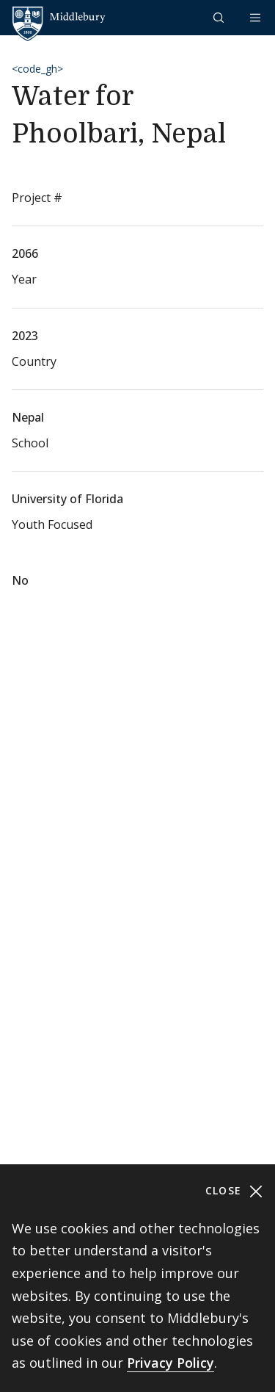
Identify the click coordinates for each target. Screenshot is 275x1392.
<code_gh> (37, 69)
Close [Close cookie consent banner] (234, 1191)
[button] (220, 17)
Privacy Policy (170, 1362)
